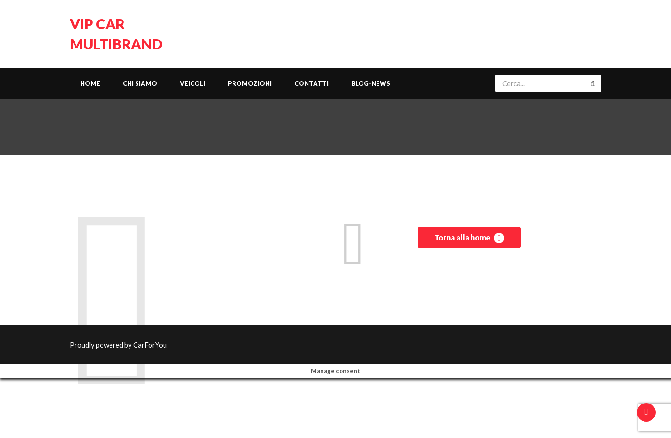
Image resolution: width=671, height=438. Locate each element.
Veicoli (192, 83)
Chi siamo (140, 83)
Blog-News (370, 83)
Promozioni (250, 83)
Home (90, 83)
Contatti (311, 83)
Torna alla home (469, 238)
